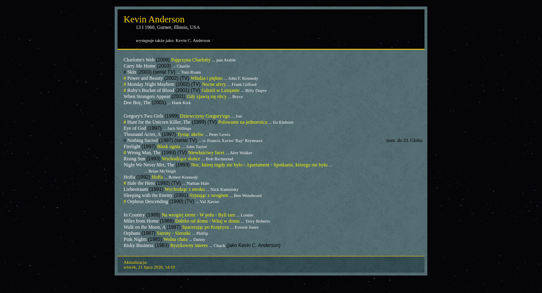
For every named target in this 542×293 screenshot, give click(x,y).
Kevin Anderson (154, 19)
